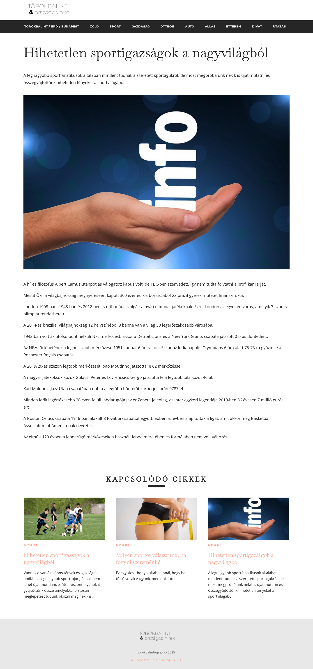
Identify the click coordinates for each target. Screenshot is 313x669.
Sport (31, 545)
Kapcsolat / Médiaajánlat (156, 660)
